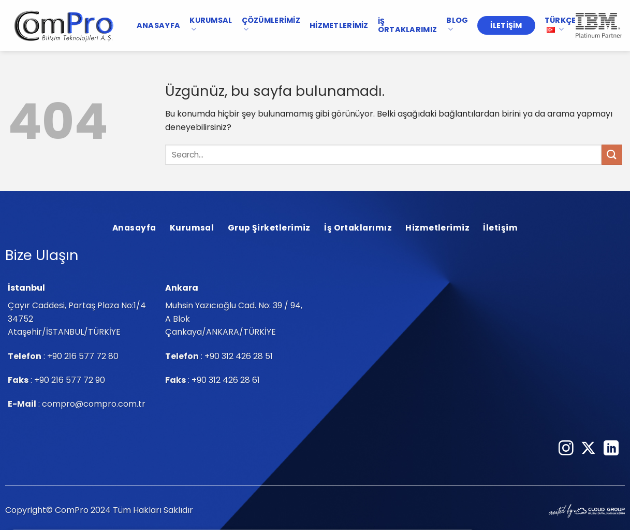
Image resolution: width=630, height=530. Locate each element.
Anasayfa (158, 25)
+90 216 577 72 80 (83, 356)
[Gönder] (612, 155)
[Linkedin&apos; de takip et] (611, 449)
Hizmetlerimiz (339, 25)
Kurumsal (210, 24)
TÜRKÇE (560, 24)
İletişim (506, 25)
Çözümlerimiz (271, 24)
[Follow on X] (588, 449)
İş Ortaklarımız (407, 25)
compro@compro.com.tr (93, 404)
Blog (457, 24)
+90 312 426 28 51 (238, 356)
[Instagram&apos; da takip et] (566, 449)
